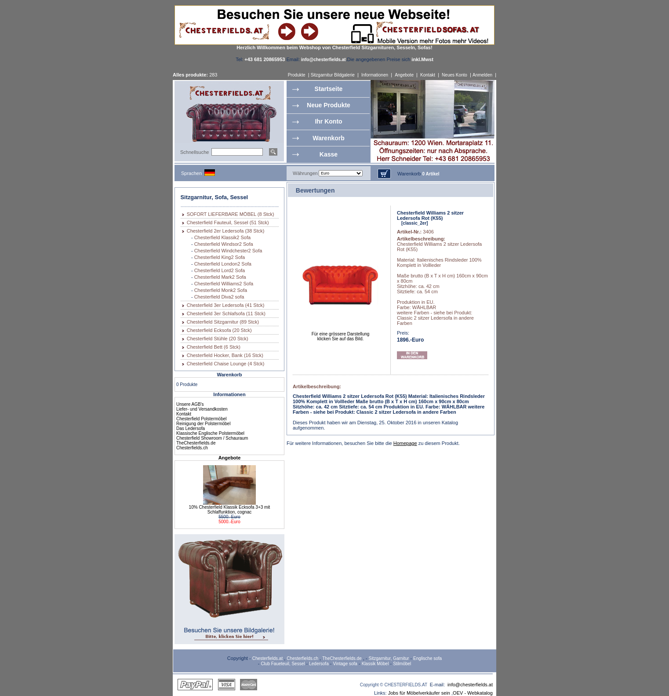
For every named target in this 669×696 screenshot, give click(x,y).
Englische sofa (427, 658)
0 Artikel (430, 173)
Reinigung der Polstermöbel (203, 423)
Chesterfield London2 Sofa (222, 263)
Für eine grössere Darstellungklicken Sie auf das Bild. (341, 334)
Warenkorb (329, 138)
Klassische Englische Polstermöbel (210, 433)
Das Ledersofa (190, 428)
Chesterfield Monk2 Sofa (220, 290)
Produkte (296, 75)
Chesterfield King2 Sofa (219, 257)
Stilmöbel (402, 663)
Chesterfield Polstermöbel (201, 418)
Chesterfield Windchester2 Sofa (228, 250)
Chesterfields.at (267, 658)
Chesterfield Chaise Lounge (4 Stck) (226, 363)
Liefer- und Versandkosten (202, 409)
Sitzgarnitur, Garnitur (389, 658)
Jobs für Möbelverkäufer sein (419, 693)
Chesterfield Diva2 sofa (219, 296)
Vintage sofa (345, 663)
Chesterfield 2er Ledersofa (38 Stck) (226, 230)
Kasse (329, 154)
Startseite (329, 88)
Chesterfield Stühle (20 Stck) (217, 338)
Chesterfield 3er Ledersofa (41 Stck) (226, 305)
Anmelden (482, 75)
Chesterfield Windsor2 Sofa (223, 244)
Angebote (404, 75)
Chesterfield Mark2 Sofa (220, 277)
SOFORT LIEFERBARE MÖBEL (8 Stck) (230, 214)
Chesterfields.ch (192, 447)
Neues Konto (454, 75)
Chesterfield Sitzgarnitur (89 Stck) (223, 321)
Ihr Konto (328, 121)
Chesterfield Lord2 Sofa (219, 270)
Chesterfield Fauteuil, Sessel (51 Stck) (228, 222)
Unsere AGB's (190, 404)
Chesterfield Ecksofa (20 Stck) (219, 330)
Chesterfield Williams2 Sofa (224, 283)
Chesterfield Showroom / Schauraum (212, 438)
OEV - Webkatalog (473, 693)
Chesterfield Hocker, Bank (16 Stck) (225, 355)
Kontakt (427, 75)
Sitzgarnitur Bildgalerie (333, 75)
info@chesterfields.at (470, 684)
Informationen (374, 75)
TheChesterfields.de (196, 443)
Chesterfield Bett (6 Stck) (213, 347)
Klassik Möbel (375, 663)
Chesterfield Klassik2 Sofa (222, 237)
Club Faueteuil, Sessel (283, 663)
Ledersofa (318, 663)
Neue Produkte (328, 105)
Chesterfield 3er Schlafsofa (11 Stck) (226, 313)
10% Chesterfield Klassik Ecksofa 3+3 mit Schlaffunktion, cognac (229, 509)
